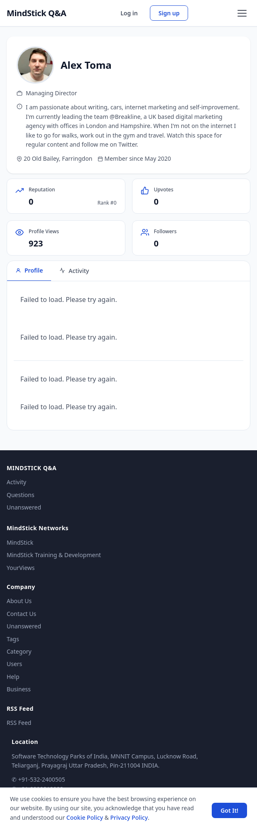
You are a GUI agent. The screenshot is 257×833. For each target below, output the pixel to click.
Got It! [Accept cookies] (229, 810)
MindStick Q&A (36, 13)
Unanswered (24, 507)
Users (14, 664)
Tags (13, 639)
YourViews (20, 568)
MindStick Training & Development (54, 555)
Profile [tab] (29, 270)
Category (19, 651)
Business (19, 689)
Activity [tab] (74, 271)
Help (13, 677)
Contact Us (21, 614)
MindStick (20, 542)
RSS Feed (19, 723)
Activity (16, 482)
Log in (129, 13)
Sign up (169, 13)
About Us (19, 601)
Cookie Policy (84, 817)
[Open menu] (242, 13)
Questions (20, 495)
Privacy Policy (129, 817)
